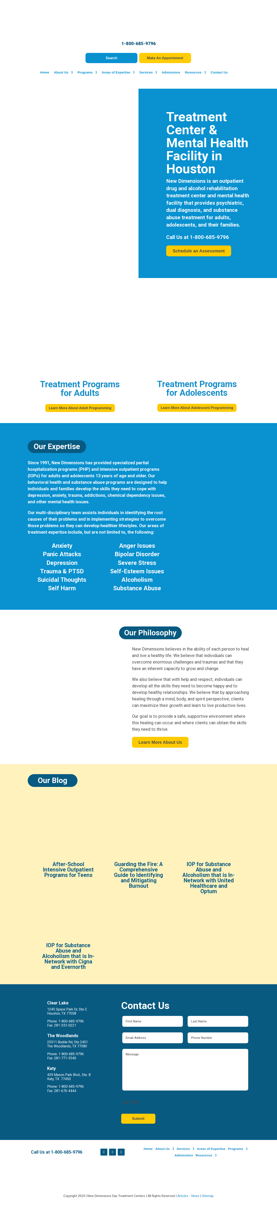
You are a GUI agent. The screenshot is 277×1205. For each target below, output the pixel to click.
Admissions (169, 72)
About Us (59, 72)
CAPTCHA (135, 1099)
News (195, 1196)
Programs (83, 72)
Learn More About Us (183, 742)
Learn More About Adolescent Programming (197, 408)
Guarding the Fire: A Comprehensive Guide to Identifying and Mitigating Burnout (138, 876)
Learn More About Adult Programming (80, 408)
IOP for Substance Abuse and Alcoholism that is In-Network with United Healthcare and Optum (201, 879)
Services (144, 72)
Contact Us (217, 72)
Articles (182, 1196)
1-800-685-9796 (138, 43)
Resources (192, 72)
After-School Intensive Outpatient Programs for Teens (75, 871)
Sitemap (208, 1196)
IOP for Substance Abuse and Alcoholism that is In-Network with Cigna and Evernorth (75, 949)
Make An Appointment (165, 58)
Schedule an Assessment (199, 253)
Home (43, 72)
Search (111, 58)
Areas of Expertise (114, 72)
